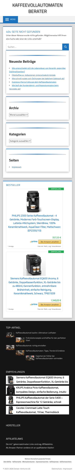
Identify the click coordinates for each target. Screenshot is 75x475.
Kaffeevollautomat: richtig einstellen (31, 345)
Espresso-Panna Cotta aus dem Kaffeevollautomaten (34, 81)
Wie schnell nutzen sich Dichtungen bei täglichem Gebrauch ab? (38, 78)
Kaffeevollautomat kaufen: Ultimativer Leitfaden (36, 332)
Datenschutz (57, 468)
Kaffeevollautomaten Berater (37, 8)
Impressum (16, 166)
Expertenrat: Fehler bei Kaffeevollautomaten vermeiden (49, 357)
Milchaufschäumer (28, 461)
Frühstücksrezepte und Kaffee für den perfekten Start (46, 339)
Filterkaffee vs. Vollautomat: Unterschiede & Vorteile (33, 75)
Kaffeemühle (16, 461)
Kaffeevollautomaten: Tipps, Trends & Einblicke (45, 350)
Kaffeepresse (54, 461)
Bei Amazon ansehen (50, 241)
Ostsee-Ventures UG (22, 468)
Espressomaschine (42, 461)
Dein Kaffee (7, 461)
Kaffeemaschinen (65, 461)
